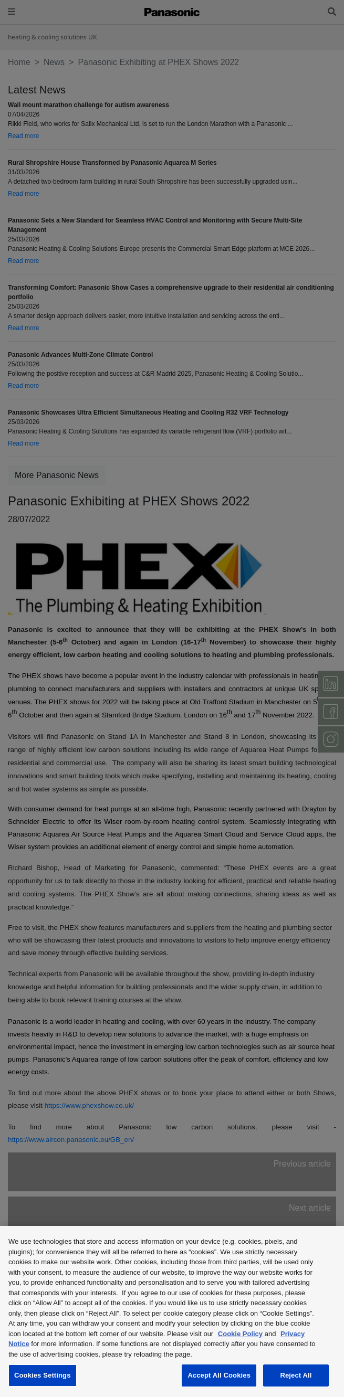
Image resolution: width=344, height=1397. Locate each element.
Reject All (295, 1375)
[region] (172, 1311)
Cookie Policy (240, 1334)
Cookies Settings (42, 1375)
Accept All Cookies (219, 1375)
